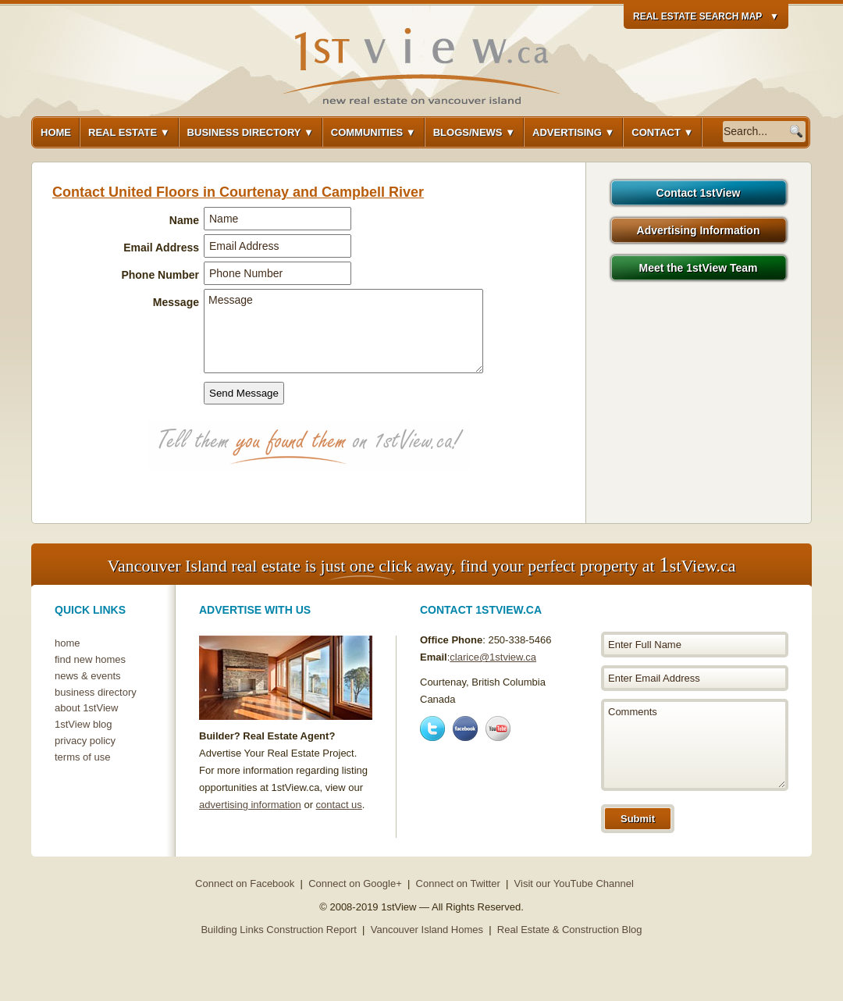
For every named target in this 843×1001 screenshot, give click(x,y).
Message (176, 302)
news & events (88, 676)
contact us (339, 804)
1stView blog (83, 724)
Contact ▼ (662, 132)
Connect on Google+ (355, 883)
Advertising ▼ (573, 132)
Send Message (244, 393)
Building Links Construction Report (278, 929)
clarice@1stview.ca (493, 657)
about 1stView (86, 708)
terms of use (83, 757)
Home (56, 132)
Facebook (465, 728)
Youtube (498, 728)
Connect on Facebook (244, 883)
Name (184, 220)
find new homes (90, 659)
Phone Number (160, 275)
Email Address (161, 247)
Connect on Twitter (458, 883)
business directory (96, 692)
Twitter (432, 728)
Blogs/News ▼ (474, 132)
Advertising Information (698, 230)
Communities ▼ (373, 132)
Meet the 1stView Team (698, 268)
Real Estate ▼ (129, 132)
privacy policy (85, 740)
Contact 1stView (698, 193)
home (67, 643)
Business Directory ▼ (250, 132)
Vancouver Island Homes (427, 929)
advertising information (250, 804)
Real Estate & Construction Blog (569, 929)
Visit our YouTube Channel (574, 883)
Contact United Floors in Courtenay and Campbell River (238, 192)
